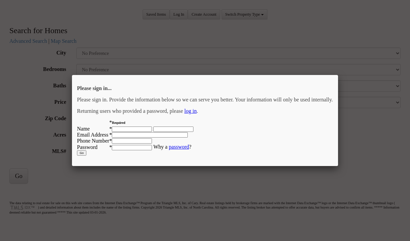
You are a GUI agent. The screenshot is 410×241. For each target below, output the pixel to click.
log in (190, 111)
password (179, 147)
